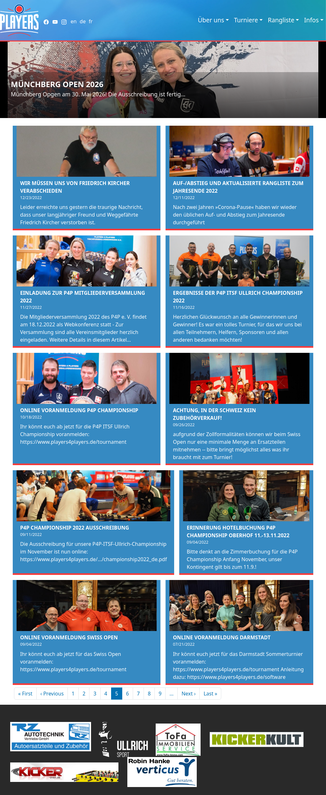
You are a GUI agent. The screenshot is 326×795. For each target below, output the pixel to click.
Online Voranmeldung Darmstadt (222, 637)
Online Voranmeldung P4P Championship (79, 410)
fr (91, 21)
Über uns (211, 20)
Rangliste (281, 20)
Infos (311, 20)
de (83, 21)
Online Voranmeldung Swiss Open (69, 637)
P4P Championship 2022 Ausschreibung (74, 527)
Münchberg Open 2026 (57, 84)
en (74, 21)
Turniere (246, 20)
